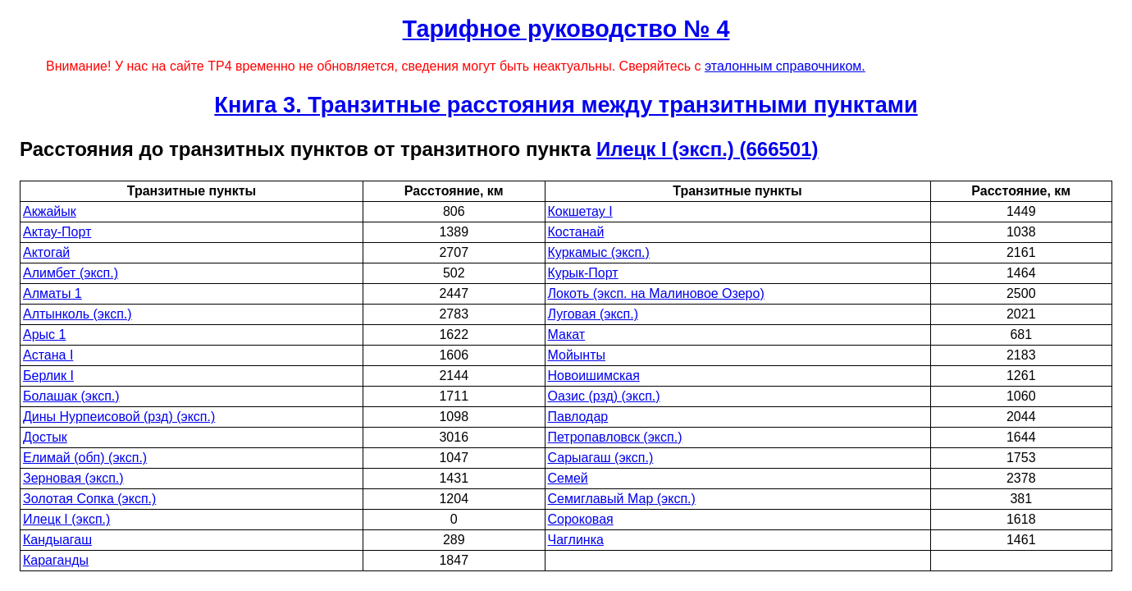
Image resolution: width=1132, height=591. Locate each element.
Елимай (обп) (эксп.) (85, 458)
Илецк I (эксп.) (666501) (707, 149)
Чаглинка (576, 540)
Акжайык (49, 211)
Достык (45, 437)
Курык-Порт (583, 273)
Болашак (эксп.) (71, 396)
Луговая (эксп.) (593, 314)
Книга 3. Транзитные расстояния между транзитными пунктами (565, 104)
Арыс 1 (44, 334)
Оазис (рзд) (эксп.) (604, 396)
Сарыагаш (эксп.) (601, 458)
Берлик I (48, 376)
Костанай (576, 232)
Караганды (56, 560)
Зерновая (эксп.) (73, 478)
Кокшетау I (580, 211)
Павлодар (578, 417)
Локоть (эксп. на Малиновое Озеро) (656, 293)
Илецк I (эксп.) (66, 519)
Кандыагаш (57, 540)
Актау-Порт (57, 232)
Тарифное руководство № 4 (566, 29)
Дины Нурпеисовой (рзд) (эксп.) (119, 417)
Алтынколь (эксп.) (77, 314)
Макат (567, 334)
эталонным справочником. (785, 66)
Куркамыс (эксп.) (599, 252)
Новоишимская (594, 376)
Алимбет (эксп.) (70, 273)
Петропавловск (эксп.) (615, 437)
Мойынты (577, 355)
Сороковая (581, 519)
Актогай (46, 252)
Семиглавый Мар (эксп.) (622, 499)
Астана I (48, 355)
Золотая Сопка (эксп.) (89, 499)
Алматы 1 (52, 293)
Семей (568, 478)
